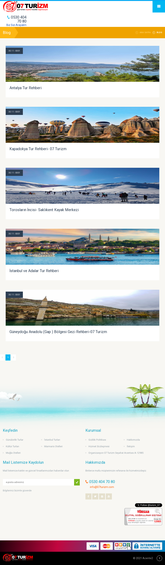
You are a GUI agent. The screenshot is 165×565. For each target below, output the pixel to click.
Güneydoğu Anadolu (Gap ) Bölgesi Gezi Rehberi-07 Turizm (58, 331)
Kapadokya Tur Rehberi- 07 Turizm (38, 149)
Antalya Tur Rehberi (25, 88)
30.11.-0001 (14, 51)
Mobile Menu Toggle (159, 6)
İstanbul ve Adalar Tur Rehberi (34, 270)
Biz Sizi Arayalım (16, 25)
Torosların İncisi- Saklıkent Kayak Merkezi (44, 210)
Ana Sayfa (145, 32)
